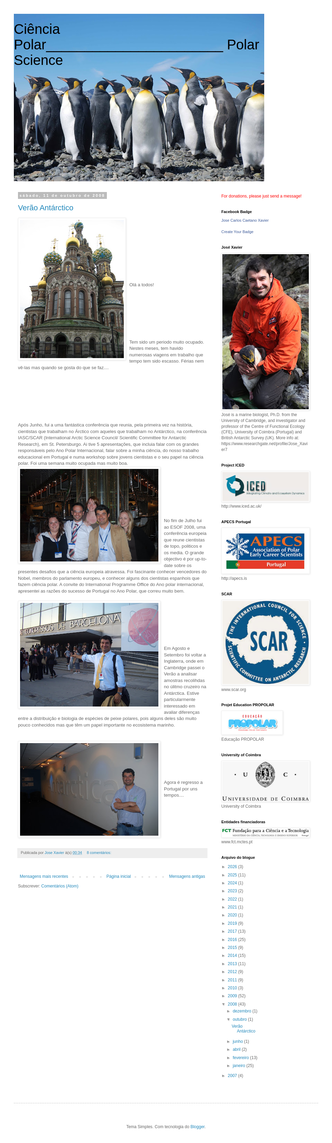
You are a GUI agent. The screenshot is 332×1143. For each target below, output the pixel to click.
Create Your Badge (237, 232)
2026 (233, 866)
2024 (233, 883)
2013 (233, 963)
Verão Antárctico (45, 207)
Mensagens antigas (187, 876)
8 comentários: (99, 853)
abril (237, 1049)
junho (238, 1041)
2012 (233, 971)
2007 (233, 1075)
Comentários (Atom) (59, 886)
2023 (233, 891)
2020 (233, 915)
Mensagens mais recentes (44, 876)
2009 (233, 995)
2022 (233, 899)
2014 (233, 955)
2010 (233, 988)
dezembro (242, 1011)
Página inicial (119, 876)
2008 (233, 1004)
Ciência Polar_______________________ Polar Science (136, 44)
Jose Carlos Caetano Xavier (245, 220)
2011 (233, 980)
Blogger (198, 1126)
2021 (233, 907)
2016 (233, 939)
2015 (233, 947)
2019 (233, 923)
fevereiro (241, 1057)
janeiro (239, 1065)
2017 (233, 931)
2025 (233, 875)
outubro (240, 1019)
